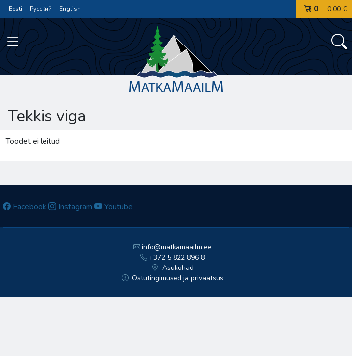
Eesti (15, 9)
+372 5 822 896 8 (172, 257)
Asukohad (172, 267)
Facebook (24, 206)
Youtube (113, 206)
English (70, 9)
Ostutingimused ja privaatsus (173, 278)
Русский (41, 9)
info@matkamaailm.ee (172, 247)
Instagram (70, 206)
